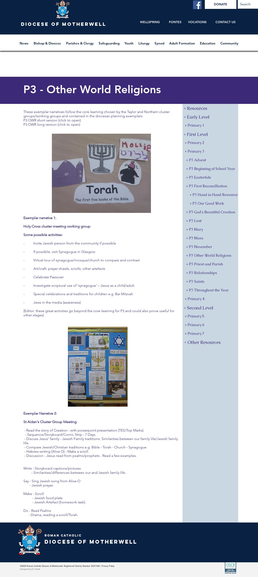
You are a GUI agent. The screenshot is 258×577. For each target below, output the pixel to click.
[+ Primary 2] (210, 143)
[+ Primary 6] (210, 325)
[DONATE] (220, 4)
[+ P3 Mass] (210, 238)
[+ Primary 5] (210, 316)
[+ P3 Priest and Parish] (210, 264)
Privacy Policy (108, 566)
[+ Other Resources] (211, 342)
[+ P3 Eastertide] (210, 177)
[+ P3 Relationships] (210, 273)
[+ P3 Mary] (210, 229)
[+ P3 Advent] (210, 160)
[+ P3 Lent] (210, 221)
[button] (47, 41)
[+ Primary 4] (210, 299)
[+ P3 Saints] (210, 281)
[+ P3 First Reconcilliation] (210, 186)
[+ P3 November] (210, 247)
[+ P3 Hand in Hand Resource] (210, 195)
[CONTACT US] (225, 22)
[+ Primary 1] (210, 125)
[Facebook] (197, 4)
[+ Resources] (210, 108)
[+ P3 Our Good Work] (210, 203)
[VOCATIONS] (197, 22)
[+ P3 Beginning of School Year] (210, 169)
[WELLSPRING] (150, 22)
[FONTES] (175, 22)
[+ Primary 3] (210, 151)
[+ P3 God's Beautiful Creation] (210, 212)
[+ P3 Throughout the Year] (210, 290)
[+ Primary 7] (210, 333)
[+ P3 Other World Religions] (210, 255)
